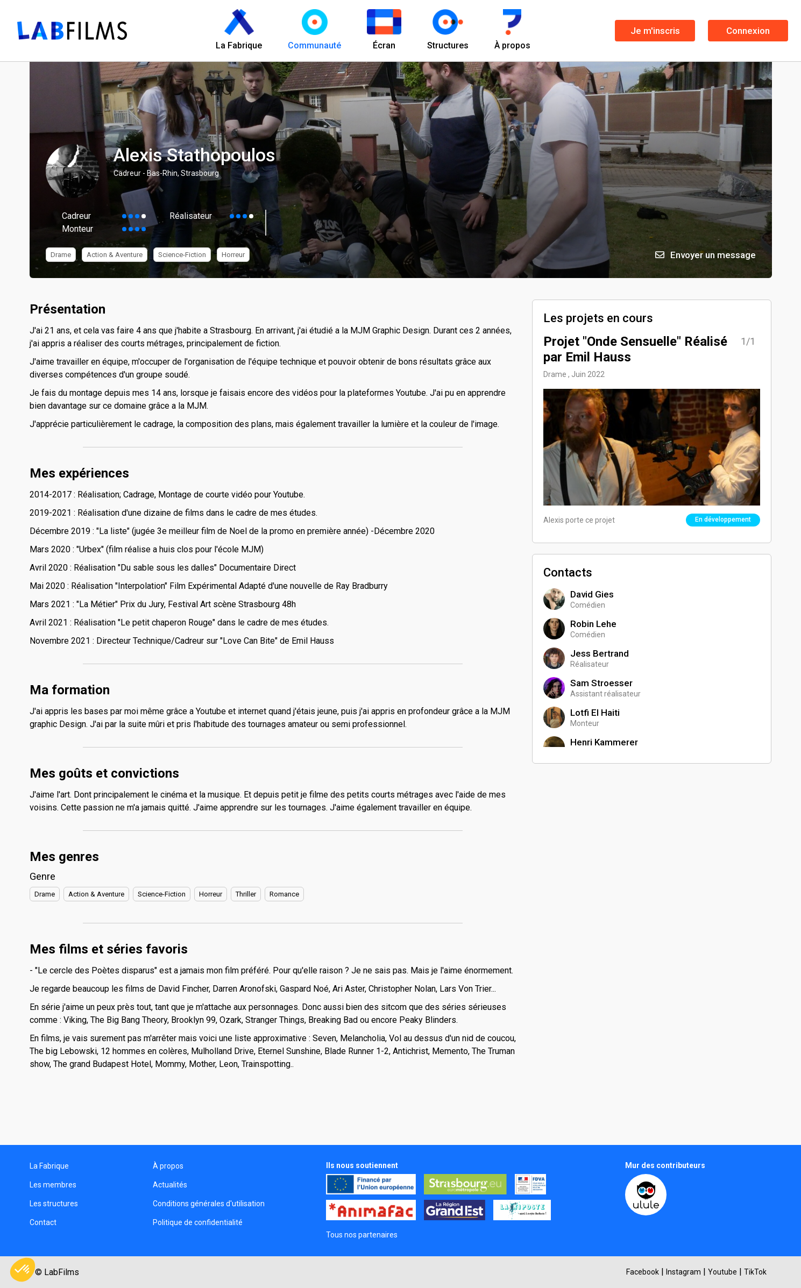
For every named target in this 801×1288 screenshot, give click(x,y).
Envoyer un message (705, 255)
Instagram (683, 1272)
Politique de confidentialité (198, 1222)
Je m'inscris (655, 30)
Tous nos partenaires (362, 1234)
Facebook (642, 1272)
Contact (43, 1222)
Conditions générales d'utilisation (209, 1203)
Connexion (748, 30)
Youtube (722, 1272)
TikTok (755, 1272)
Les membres (53, 1184)
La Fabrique (49, 1166)
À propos (168, 1166)
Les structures (54, 1203)
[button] (23, 1270)
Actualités (170, 1184)
